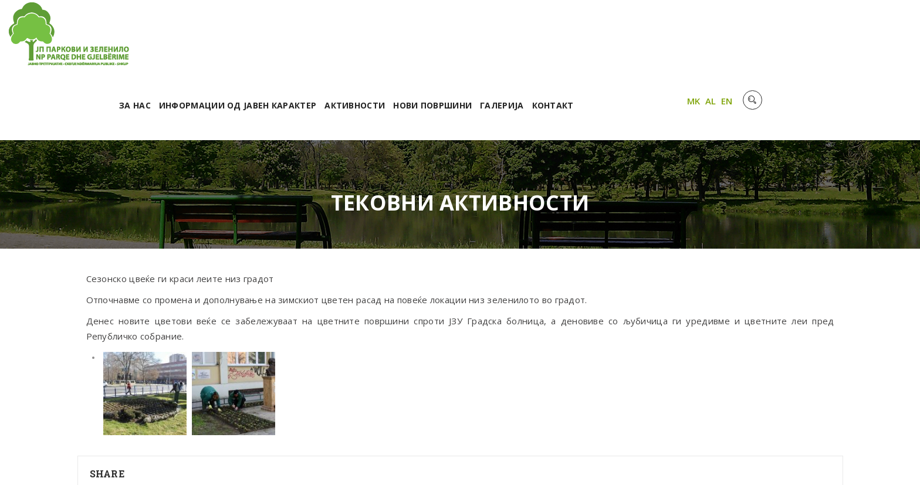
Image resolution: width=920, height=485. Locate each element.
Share (107, 408)
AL (862, 37)
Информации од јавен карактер (392, 39)
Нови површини (587, 39)
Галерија (656, 39)
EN (878, 37)
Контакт (707, 39)
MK (845, 37)
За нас (289, 39)
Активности (509, 39)
